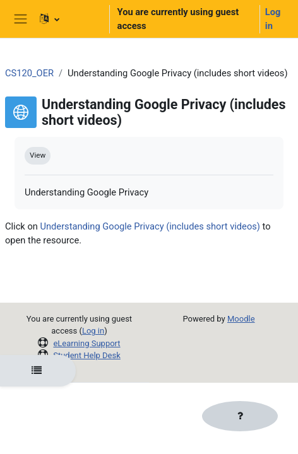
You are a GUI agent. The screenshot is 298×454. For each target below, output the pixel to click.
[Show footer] (240, 416)
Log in (273, 19)
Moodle (241, 318)
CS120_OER (29, 73)
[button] (69, 19)
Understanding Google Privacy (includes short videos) (150, 226)
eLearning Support (86, 343)
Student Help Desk (87, 355)
